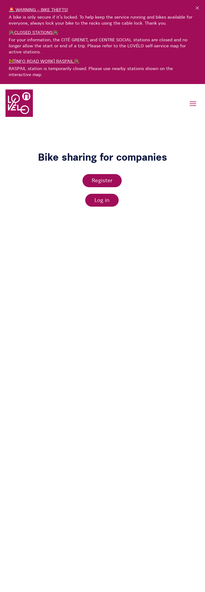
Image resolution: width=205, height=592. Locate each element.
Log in (102, 200)
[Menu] (192, 103)
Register (102, 180)
